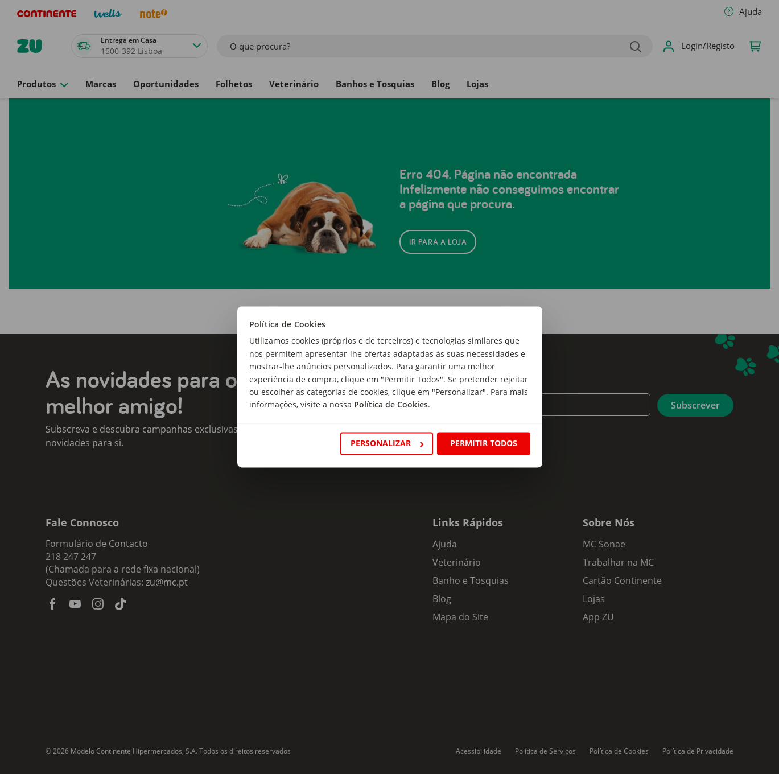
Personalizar (387, 443)
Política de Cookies (391, 405)
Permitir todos (483, 443)
